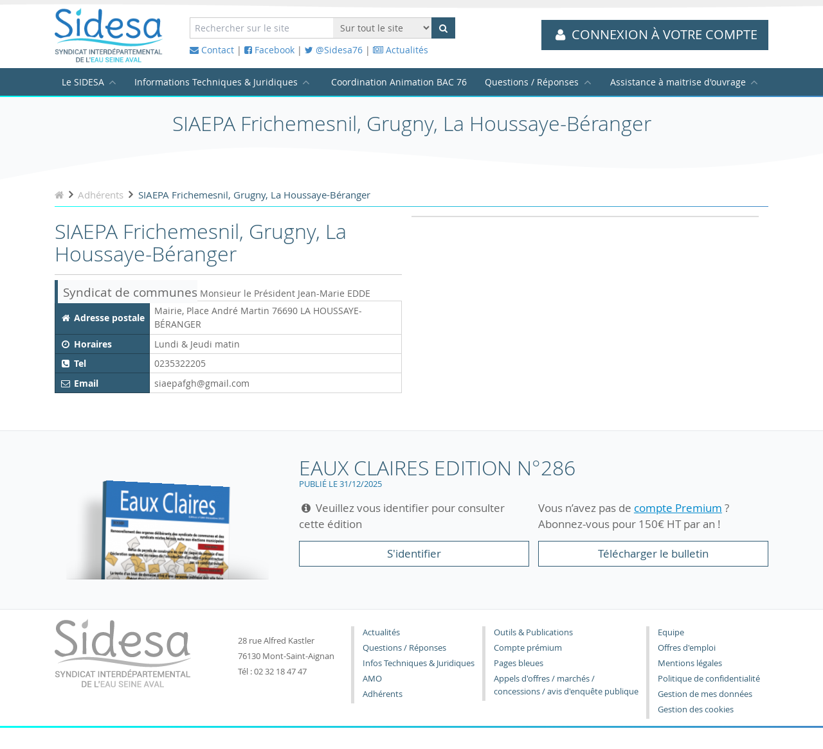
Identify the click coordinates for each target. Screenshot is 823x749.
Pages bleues (518, 663)
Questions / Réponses (532, 82)
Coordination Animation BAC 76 (399, 82)
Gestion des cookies (696, 709)
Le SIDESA (83, 82)
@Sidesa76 (334, 50)
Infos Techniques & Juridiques (419, 663)
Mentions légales (690, 663)
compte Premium (678, 507)
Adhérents (382, 694)
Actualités (400, 50)
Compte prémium (528, 647)
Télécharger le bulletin (653, 553)
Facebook (269, 50)
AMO (372, 678)
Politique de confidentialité (709, 678)
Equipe (671, 632)
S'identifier (414, 553)
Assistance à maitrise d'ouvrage (678, 82)
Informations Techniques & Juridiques (216, 82)
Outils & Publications (533, 632)
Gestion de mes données (705, 694)
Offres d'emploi (687, 647)
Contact (212, 50)
